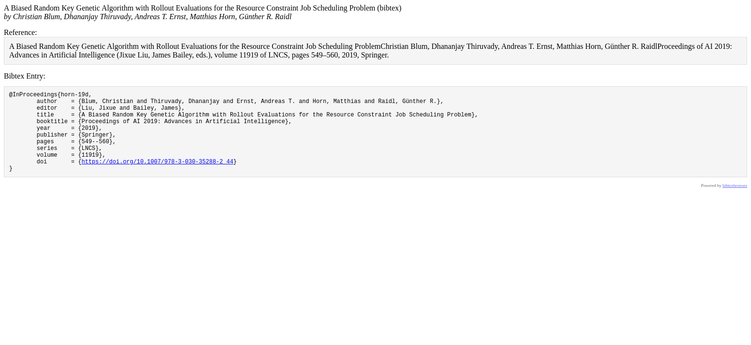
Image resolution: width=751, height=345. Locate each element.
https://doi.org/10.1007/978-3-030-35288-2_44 (157, 177)
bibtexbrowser (735, 202)
